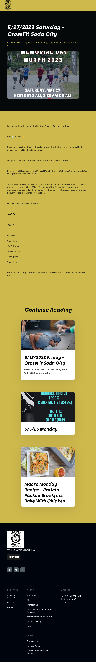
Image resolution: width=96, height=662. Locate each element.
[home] (7, 5)
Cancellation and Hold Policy (37, 652)
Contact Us (32, 605)
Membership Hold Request (39, 617)
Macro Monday (34, 621)
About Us (31, 595)
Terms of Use (33, 641)
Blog (29, 600)
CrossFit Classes (11, 596)
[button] (90, 5)
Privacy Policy (33, 646)
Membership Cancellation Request (39, 611)
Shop (29, 626)
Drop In (10, 607)
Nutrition (11, 602)
